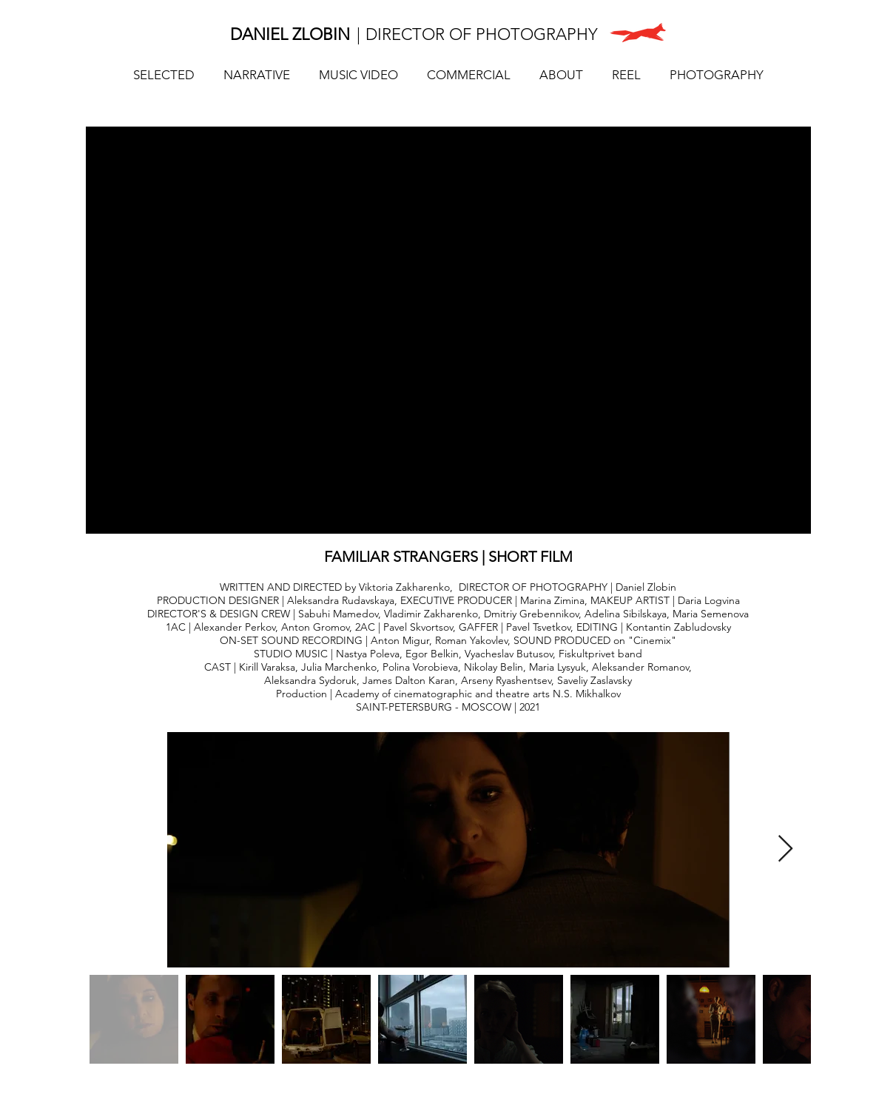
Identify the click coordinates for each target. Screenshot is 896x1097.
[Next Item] (785, 849)
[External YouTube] (448, 330)
